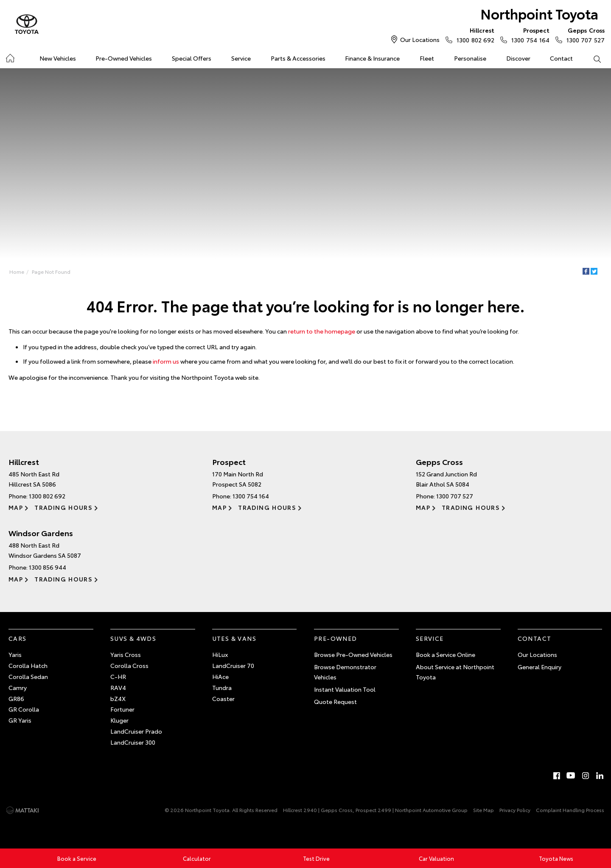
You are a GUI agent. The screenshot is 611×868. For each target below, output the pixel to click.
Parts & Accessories (298, 58)
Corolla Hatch (28, 665)
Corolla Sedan (28, 676)
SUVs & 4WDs (133, 638)
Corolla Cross (129, 665)
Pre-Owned (335, 638)
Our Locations (420, 39)
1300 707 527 (584, 34)
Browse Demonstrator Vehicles (345, 671)
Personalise (470, 58)
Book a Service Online (445, 654)
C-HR (118, 676)
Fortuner (122, 709)
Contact (561, 58)
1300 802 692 (473, 34)
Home (10, 56)
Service (241, 58)
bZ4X (118, 698)
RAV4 (118, 687)
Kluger (119, 720)
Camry (17, 687)
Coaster (223, 698)
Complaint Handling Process (570, 809)
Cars (17, 638)
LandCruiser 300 (132, 742)
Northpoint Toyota (539, 13)
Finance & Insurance (372, 58)
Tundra (222, 687)
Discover (518, 58)
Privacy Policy (514, 809)
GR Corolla (23, 709)
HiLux (220, 654)
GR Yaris (19, 720)
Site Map (483, 809)
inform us (166, 361)
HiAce (220, 676)
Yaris (15, 654)
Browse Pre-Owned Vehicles (353, 654)
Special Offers (191, 58)
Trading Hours (63, 507)
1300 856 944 (47, 567)
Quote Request (335, 701)
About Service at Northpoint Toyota (455, 671)
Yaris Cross (125, 654)
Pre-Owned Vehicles (123, 58)
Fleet (427, 58)
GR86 (16, 698)
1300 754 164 (528, 34)
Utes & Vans (234, 638)
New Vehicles (57, 58)
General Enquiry (539, 666)
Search (592, 58)
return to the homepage (321, 331)
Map (15, 507)
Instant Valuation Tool (345, 689)
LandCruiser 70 (233, 665)
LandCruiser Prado (136, 731)
